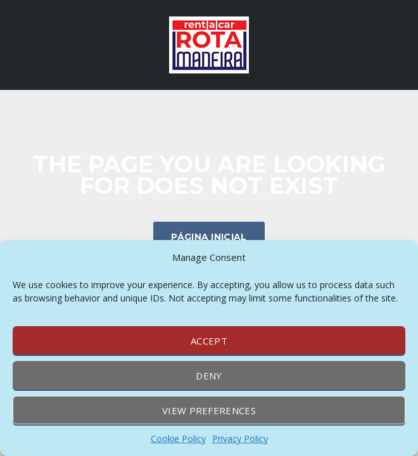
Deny (209, 375)
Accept (209, 340)
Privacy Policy (240, 439)
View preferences (209, 410)
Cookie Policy (178, 439)
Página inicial (208, 237)
